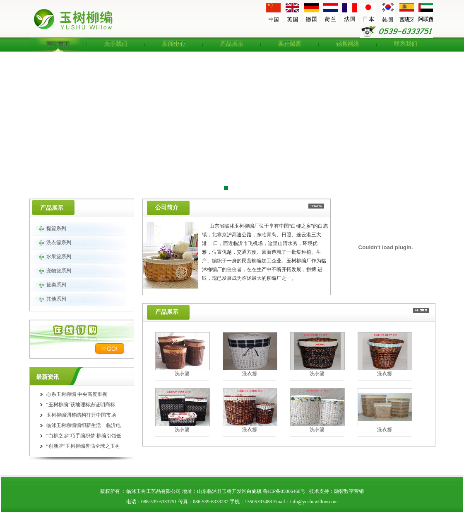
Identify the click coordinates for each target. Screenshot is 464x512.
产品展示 (231, 44)
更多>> (316, 206)
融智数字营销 (349, 491)
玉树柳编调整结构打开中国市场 (81, 415)
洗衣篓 (182, 373)
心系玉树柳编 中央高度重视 (76, 394)
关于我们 (115, 44)
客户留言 (289, 44)
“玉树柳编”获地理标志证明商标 (80, 405)
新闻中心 (173, 44)
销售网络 (347, 44)
